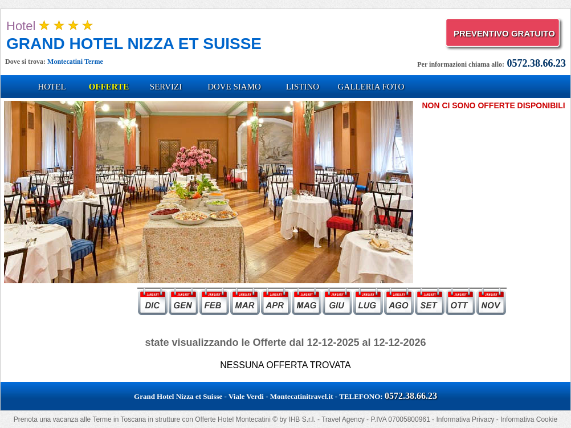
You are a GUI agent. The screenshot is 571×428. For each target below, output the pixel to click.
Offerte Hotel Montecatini (233, 419)
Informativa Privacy (465, 419)
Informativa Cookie (528, 419)
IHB (294, 419)
